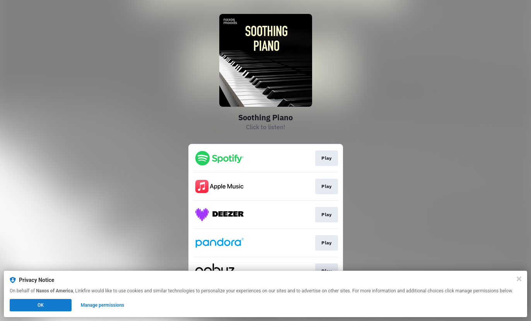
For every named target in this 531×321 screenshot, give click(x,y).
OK (41, 305)
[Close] (519, 279)
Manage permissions (103, 305)
